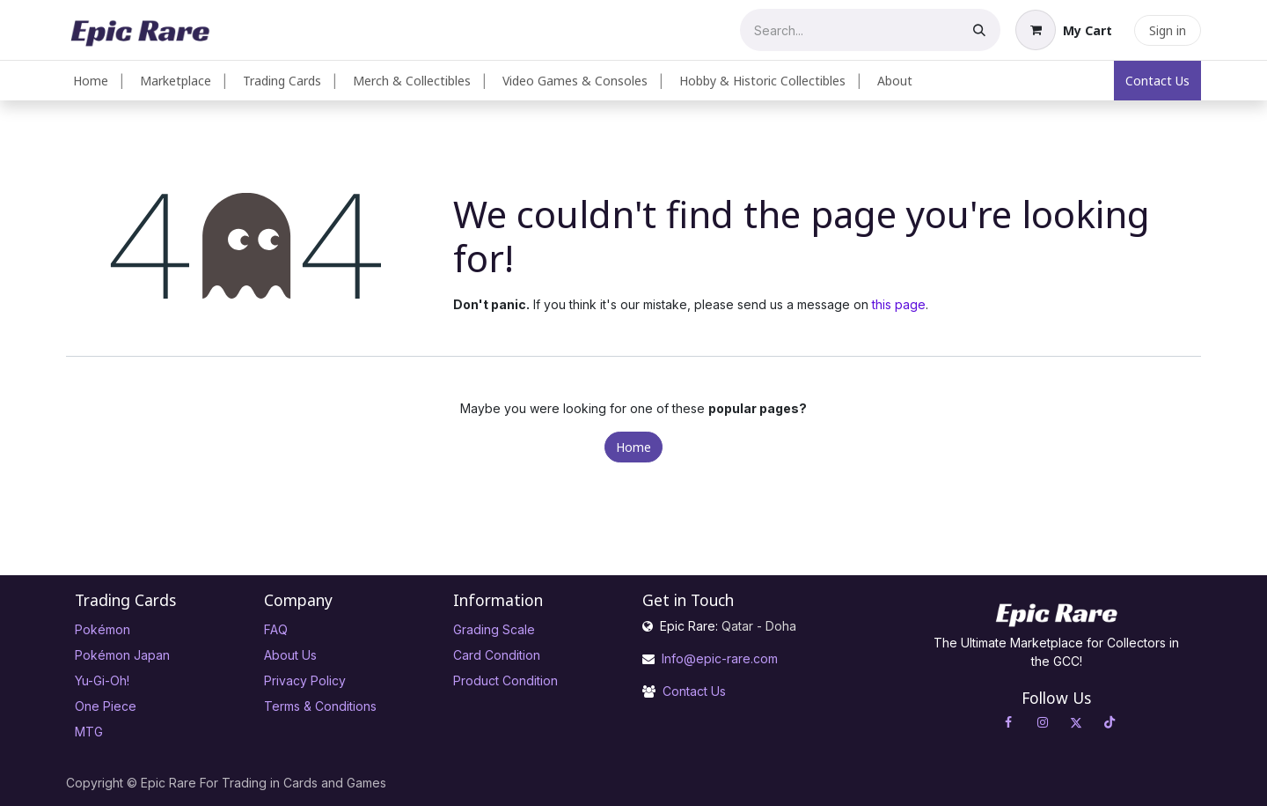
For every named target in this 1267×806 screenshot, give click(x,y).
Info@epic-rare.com (721, 658)
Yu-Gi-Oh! (102, 680)
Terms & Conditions (320, 706)
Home (633, 447)
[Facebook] (1008, 722)
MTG (89, 731)
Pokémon (102, 629)
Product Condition (505, 680)
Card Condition (496, 654)
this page (899, 304)
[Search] (979, 30)
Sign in (1167, 30)
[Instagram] (1042, 722)
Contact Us (1157, 80)
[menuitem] (90, 80)
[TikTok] (1109, 722)
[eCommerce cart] (1064, 30)
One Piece (105, 706)
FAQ (276, 629)
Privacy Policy (305, 680)
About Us (290, 654)
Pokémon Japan (122, 654)
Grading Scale (494, 629)
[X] (1076, 722)
